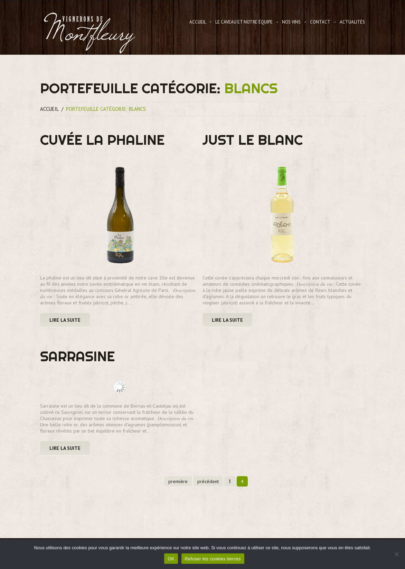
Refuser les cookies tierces (213, 558)
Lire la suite (65, 320)
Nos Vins (291, 22)
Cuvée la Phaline (102, 139)
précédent (208, 481)
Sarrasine (77, 356)
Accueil (197, 22)
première (178, 481)
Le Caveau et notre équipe (244, 22)
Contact (320, 22)
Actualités (352, 22)
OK (171, 558)
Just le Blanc (252, 139)
